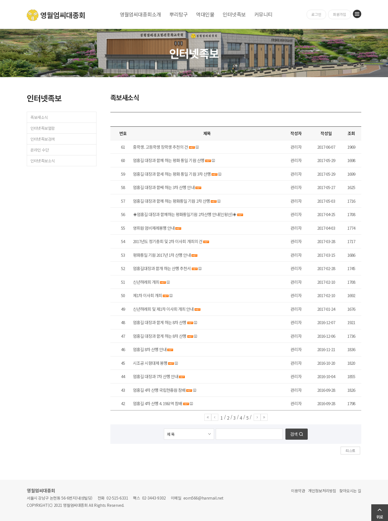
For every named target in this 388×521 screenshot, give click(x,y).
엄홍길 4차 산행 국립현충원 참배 (159, 390)
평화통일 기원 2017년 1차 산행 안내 (162, 255)
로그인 (316, 14)
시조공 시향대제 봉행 (150, 363)
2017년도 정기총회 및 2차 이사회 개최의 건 (167, 241)
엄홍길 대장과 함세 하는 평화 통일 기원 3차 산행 (172, 174)
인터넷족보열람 (42, 128)
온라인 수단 (39, 150)
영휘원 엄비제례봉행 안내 (153, 228)
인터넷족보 (234, 14)
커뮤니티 (263, 14)
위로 (379, 517)
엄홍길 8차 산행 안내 (149, 349)
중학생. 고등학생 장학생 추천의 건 (160, 147)
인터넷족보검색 (42, 139)
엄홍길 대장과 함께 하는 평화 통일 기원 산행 (168, 160)
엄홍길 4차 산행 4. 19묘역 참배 (157, 403)
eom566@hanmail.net (203, 498)
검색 (293, 434)
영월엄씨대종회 (56, 15)
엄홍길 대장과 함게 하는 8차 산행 (159, 322)
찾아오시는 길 (350, 490)
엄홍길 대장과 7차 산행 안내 (155, 376)
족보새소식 (39, 117)
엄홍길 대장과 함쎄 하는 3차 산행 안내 (164, 187)
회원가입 (339, 14)
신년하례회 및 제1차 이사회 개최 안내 (163, 309)
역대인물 (205, 14)
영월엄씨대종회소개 (140, 14)
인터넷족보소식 (42, 160)
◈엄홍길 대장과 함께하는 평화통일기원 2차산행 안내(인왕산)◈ (184, 214)
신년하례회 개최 (146, 282)
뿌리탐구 (178, 14)
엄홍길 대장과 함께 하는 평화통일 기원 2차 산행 (171, 201)
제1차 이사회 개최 (147, 295)
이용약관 (298, 490)
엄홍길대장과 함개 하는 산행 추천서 (162, 268)
